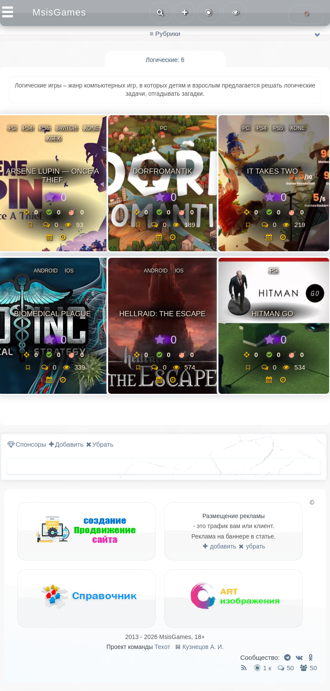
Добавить (66, 444)
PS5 (45, 128)
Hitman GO (272, 314)
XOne (91, 128)
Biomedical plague (52, 314)
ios (69, 271)
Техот (162, 646)
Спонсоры (26, 444)
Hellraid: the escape (162, 314)
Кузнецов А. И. (203, 646)
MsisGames (59, 12)
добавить (219, 546)
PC (12, 128)
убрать (252, 546)
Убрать (99, 444)
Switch (67, 128)
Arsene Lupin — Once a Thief (52, 175)
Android (46, 271)
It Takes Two (272, 171)
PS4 (28, 128)
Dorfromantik (162, 171)
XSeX (54, 139)
